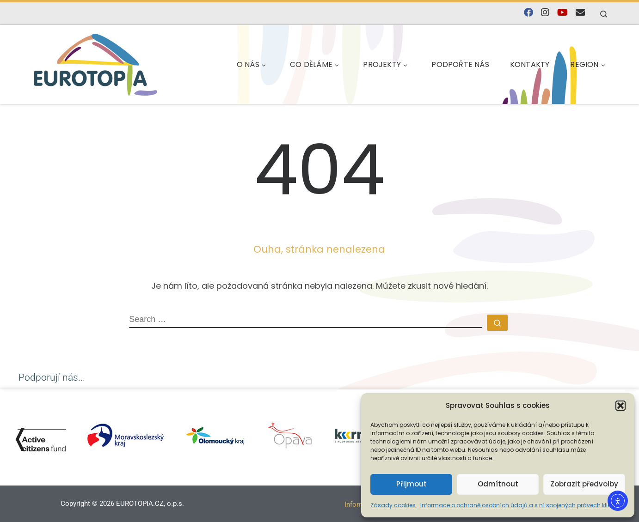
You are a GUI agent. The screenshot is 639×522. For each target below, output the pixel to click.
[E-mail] (580, 12)
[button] (620, 405)
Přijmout (411, 484)
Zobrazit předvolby (584, 484)
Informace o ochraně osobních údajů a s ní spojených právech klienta (520, 505)
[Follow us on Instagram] (545, 12)
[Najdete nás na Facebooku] (528, 12)
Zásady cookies (393, 505)
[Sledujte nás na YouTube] (562, 12)
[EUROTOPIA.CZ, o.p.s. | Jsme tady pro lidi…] (95, 63)
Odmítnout (498, 484)
